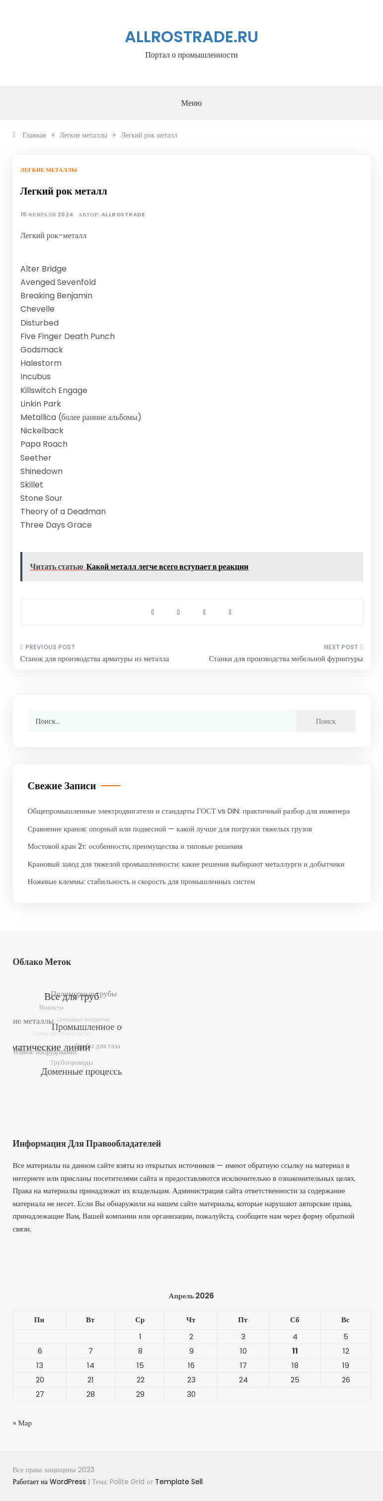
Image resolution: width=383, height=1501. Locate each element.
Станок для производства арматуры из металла (94, 658)
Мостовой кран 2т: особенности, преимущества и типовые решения (135, 846)
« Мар (22, 1423)
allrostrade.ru (191, 36)
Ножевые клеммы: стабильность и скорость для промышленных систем (141, 881)
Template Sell (179, 1482)
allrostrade (123, 214)
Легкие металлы (48, 170)
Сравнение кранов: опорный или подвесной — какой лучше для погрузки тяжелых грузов (170, 828)
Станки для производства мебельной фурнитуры (286, 658)
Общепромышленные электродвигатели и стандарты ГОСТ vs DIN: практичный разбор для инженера (189, 811)
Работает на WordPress (50, 1482)
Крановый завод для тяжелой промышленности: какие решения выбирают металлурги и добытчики (186, 864)
